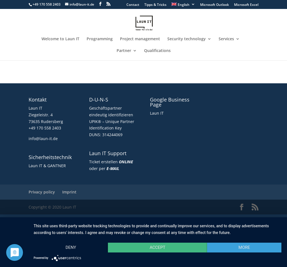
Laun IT (157, 113)
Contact (132, 5)
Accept (157, 247)
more (244, 247)
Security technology (186, 39)
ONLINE (126, 161)
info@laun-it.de (43, 138)
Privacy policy (42, 192)
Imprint (69, 192)
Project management (140, 39)
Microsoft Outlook (214, 5)
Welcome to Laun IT (60, 39)
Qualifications (157, 51)
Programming (100, 39)
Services (226, 39)
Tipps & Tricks (155, 5)
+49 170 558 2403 (45, 128)
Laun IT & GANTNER (47, 165)
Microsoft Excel (246, 5)
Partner (124, 51)
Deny (71, 247)
